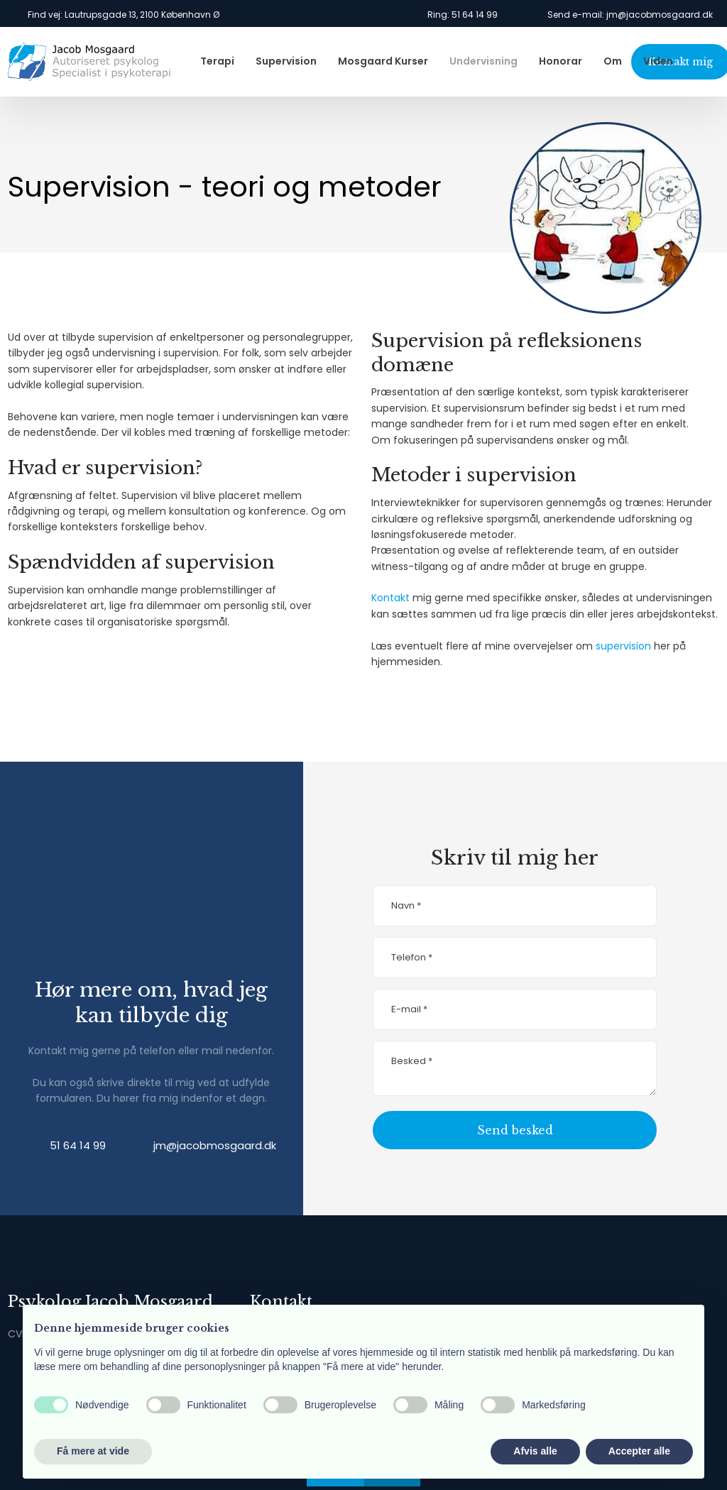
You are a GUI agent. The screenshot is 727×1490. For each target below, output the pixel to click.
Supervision (286, 61)
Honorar (560, 61)
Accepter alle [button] (639, 1451)
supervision (623, 646)
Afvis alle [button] (535, 1451)
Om (612, 61)
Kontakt (390, 598)
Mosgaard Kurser (383, 61)
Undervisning (483, 61)
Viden (658, 61)
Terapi (217, 61)
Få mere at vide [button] (93, 1451)
